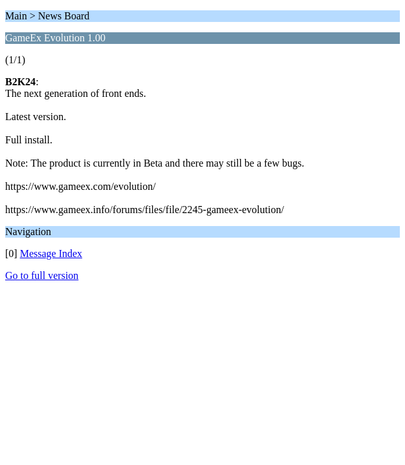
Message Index (51, 253)
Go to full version (41, 275)
